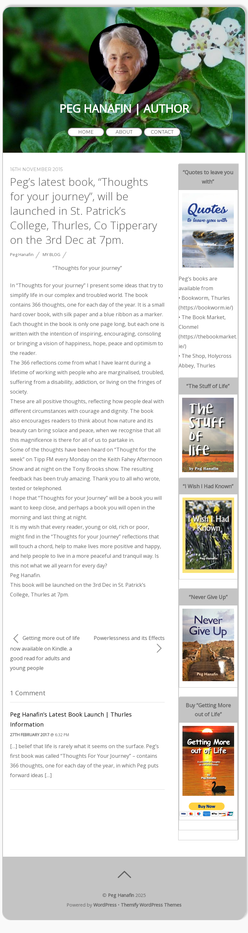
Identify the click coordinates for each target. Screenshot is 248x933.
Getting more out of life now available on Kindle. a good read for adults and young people (45, 652)
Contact (162, 132)
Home (86, 132)
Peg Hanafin (22, 254)
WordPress (105, 905)
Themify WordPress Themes (151, 905)
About (124, 132)
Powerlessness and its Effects (129, 643)
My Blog (51, 254)
